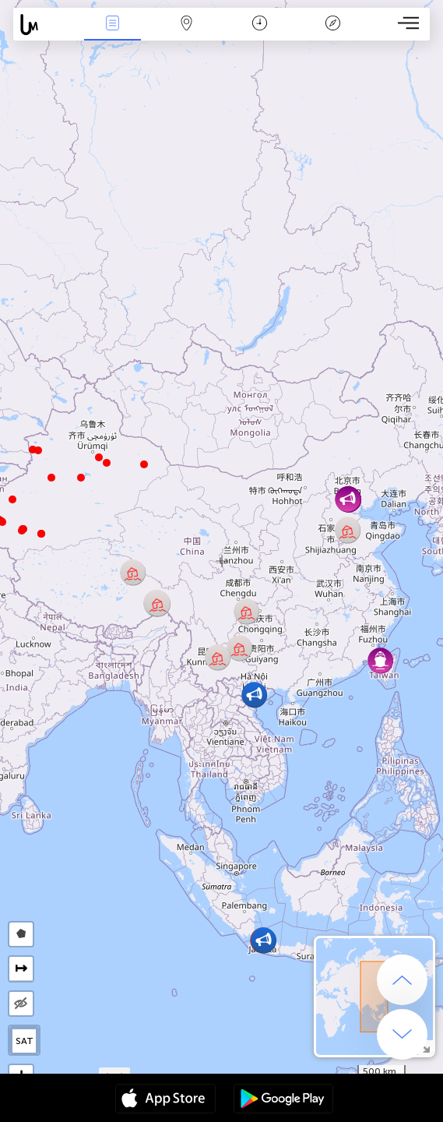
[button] (22, 531)
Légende (333, 24)
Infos (113, 24)
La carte (186, 24)
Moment (259, 24)
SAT (24, 1041)
